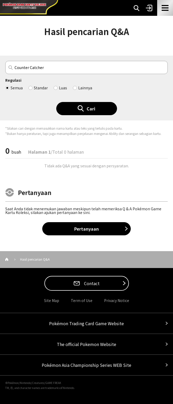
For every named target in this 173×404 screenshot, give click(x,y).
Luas (63, 87)
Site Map (51, 300)
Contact (91, 283)
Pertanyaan (86, 229)
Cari (91, 108)
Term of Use (81, 300)
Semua (17, 87)
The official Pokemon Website (86, 344)
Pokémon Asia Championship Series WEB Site (86, 365)
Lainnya (85, 87)
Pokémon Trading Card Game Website (86, 323)
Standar (41, 87)
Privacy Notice (116, 300)
